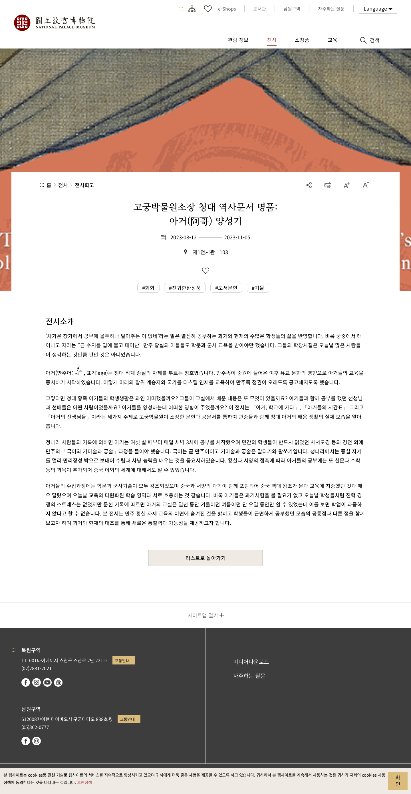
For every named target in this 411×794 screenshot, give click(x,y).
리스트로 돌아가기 (206, 557)
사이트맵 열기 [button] (203, 615)
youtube (47, 682)
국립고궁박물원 (54, 22)
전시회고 (84, 185)
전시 (63, 185)
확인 (398, 780)
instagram (36, 682)
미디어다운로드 (251, 662)
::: (181, 8)
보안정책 (84, 782)
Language (375, 8)
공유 (309, 185)
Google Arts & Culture (58, 682)
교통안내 (122, 660)
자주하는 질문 (249, 676)
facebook (25, 682)
